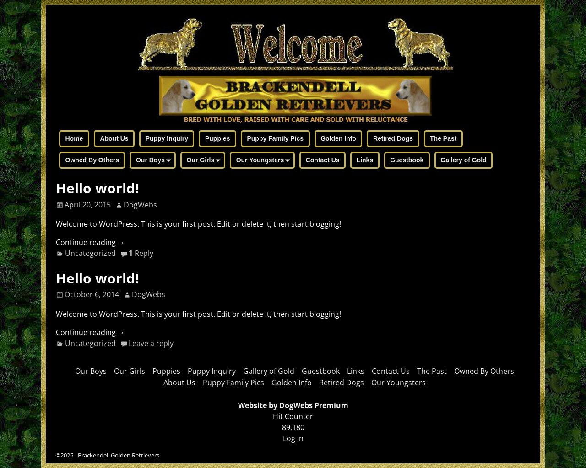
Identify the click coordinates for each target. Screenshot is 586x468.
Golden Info (338, 138)
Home (74, 138)
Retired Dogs (393, 138)
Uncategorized (90, 253)
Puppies (217, 138)
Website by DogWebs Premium (293, 405)
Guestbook (406, 160)
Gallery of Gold (463, 160)
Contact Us (323, 160)
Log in (293, 438)
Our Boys (155, 161)
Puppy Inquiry (167, 138)
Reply (141, 253)
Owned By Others (92, 160)
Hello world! (97, 188)
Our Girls (205, 161)
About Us (114, 138)
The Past (443, 138)
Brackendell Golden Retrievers (118, 455)
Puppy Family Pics (275, 138)
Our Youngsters (265, 161)
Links (365, 160)
